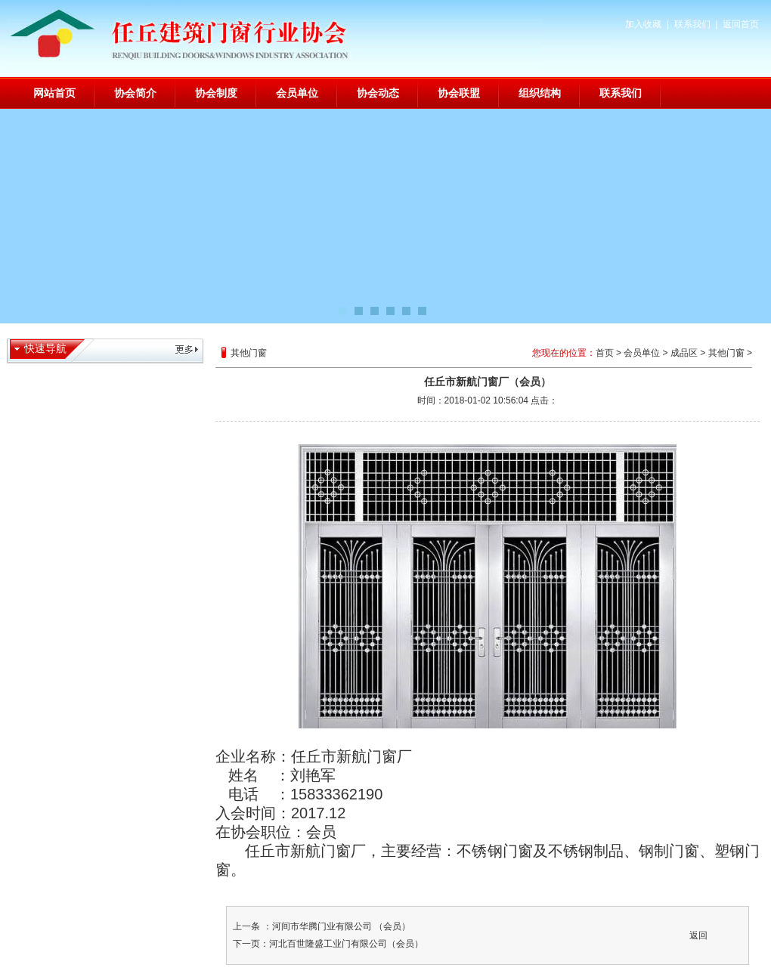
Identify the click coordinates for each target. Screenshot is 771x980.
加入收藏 (643, 24)
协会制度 (216, 93)
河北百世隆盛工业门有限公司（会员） (346, 943)
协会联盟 (459, 93)
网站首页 (54, 93)
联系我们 (692, 24)
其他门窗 (726, 353)
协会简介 (135, 93)
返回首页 (741, 24)
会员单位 (297, 93)
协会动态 (378, 93)
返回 (698, 935)
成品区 (684, 353)
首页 (605, 353)
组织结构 (540, 93)
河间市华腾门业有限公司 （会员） (341, 926)
